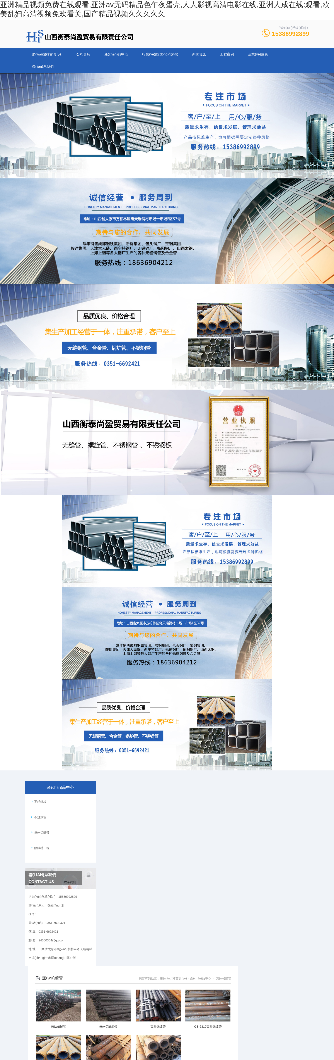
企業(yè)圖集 (258, 54)
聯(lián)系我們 (43, 66)
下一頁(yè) (219, 903)
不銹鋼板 (39, 800)
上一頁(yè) (189, 903)
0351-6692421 (118, 971)
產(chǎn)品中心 (116, 54)
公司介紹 (83, 54)
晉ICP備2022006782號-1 (200, 978)
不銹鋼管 (39, 812)
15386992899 (290, 33)
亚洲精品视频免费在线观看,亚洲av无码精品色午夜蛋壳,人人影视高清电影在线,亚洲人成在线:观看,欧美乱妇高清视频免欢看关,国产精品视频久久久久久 (102, 1057)
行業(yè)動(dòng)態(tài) (160, 54)
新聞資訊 (199, 54)
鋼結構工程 (40, 837)
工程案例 (227, 54)
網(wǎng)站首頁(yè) (47, 54)
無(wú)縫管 (40, 825)
